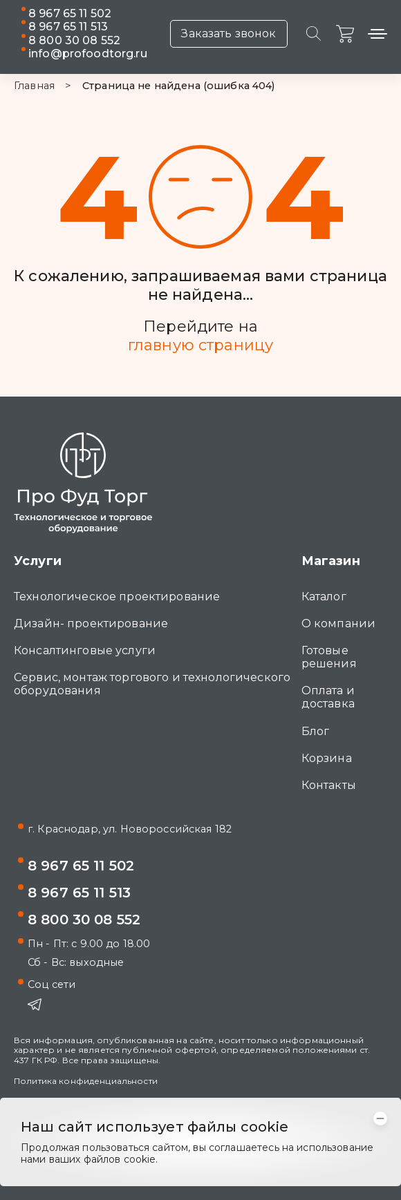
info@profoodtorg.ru (87, 53)
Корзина (326, 758)
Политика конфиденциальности (86, 1081)
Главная (34, 86)
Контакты (328, 785)
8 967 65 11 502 (69, 13)
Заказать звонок (228, 33)
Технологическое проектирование (117, 596)
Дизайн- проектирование (91, 623)
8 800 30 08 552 (74, 40)
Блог (315, 731)
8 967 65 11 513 (68, 26)
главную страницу (200, 345)
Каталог (323, 596)
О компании (338, 623)
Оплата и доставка (328, 697)
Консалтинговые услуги (85, 650)
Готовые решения (329, 657)
